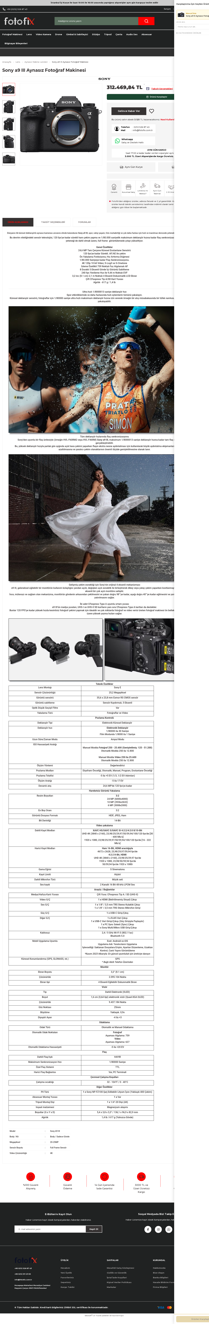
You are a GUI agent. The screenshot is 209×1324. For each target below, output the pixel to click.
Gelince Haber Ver (129, 115)
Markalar (111, 1292)
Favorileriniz (67, 1282)
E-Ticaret (97, 1322)
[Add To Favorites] (151, 115)
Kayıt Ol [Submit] (94, 1234)
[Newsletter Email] (58, 1234)
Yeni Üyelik (66, 1277)
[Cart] (202, 21)
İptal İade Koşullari (117, 1282)
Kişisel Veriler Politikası (119, 1287)
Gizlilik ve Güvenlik (117, 1277)
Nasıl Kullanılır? (169, 124)
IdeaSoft (88, 1322)
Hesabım (65, 1273)
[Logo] (19, 21)
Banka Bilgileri (160, 1282)
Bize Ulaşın (158, 1277)
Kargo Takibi (67, 1292)
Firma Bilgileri (160, 1292)
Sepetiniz (66, 1287)
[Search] (104, 21)
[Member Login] (189, 21)
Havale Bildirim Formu (164, 1287)
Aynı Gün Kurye (134, 172)
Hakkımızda (159, 1273)
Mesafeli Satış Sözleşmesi (120, 1273)
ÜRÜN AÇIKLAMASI (18, 227)
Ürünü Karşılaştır (156, 100)
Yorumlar (84, 227)
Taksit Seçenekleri (53, 227)
